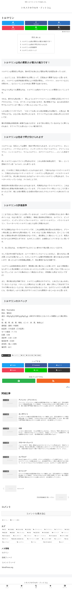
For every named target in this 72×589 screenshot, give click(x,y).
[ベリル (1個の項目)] (36, 543)
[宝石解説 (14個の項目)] (11, 530)
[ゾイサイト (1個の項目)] (29, 536)
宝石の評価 (29, 355)
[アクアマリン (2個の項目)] (59, 530)
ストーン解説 (6, 355)
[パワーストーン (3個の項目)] (37, 530)
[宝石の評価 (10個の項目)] (19, 530)
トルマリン (15, 355)
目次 (33, 37)
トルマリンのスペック (29, 51)
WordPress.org (7, 568)
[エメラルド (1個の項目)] (9, 543)
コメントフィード (8, 563)
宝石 (23, 355)
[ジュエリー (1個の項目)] (59, 540)
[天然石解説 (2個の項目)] (46, 533)
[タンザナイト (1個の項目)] (17, 536)
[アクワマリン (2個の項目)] (48, 530)
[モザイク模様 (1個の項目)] (64, 536)
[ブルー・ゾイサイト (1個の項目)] (41, 536)
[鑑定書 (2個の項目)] (5, 533)
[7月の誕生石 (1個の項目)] (54, 536)
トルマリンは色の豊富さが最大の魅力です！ (37, 41)
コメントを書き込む (36, 514)
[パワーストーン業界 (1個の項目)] (34, 540)
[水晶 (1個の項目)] (67, 540)
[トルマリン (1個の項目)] (23, 543)
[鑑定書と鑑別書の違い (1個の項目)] (18, 540)
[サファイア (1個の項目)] (56, 533)
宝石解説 (38, 355)
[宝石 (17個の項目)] (4, 530)
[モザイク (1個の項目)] (6, 540)
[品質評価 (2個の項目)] (37, 533)
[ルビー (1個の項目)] (64, 543)
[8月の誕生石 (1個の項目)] (7, 536)
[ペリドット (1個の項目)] (65, 533)
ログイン (5, 553)
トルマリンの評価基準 (29, 48)
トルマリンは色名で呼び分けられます (34, 44)
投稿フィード (7, 558)
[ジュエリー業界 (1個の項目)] (47, 540)
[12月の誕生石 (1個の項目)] (50, 543)
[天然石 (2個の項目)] (67, 530)
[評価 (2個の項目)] (29, 533)
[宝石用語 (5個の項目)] (28, 530)
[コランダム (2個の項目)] (21, 533)
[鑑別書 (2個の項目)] (12, 533)
